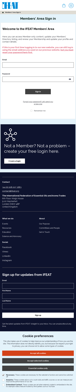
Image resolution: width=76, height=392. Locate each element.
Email (4, 60)
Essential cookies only (38, 368)
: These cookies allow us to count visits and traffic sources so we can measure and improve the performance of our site (37, 380)
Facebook (7, 247)
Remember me (40, 111)
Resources (6, 228)
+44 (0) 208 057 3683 (11, 187)
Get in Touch (44, 232)
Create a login (15, 161)
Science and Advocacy (11, 236)
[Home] (3, 12)
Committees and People (49, 228)
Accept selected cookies (38, 361)
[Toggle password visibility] (70, 79)
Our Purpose (44, 224)
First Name (6, 291)
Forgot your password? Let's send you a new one (38, 103)
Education (6, 232)
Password (6, 74)
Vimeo (5, 251)
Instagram (7, 260)
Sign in (38, 91)
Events (5, 224)
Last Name (6, 301)
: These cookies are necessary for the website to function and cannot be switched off (37, 376)
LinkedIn (6, 256)
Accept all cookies (38, 353)
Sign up (38, 315)
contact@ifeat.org (10, 191)
